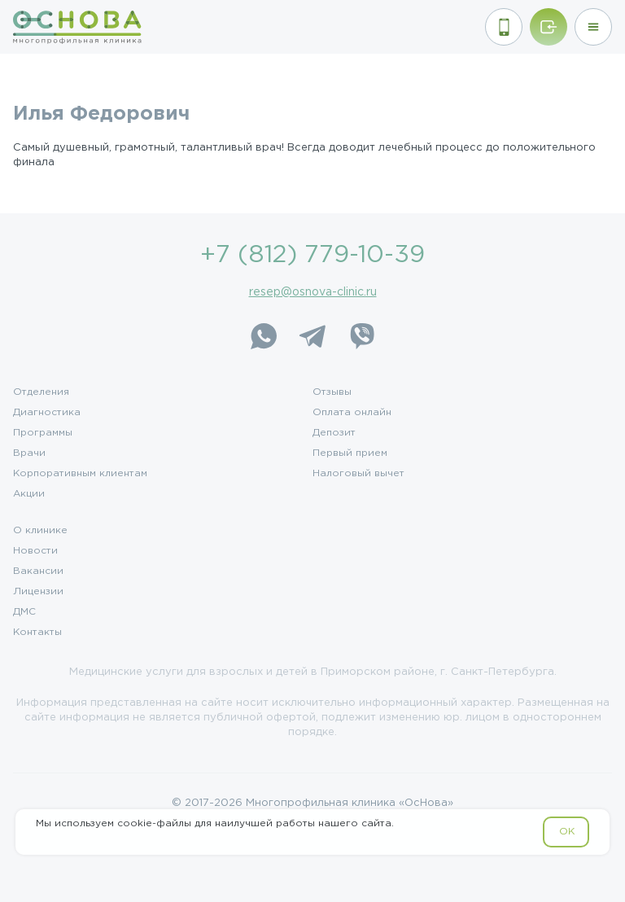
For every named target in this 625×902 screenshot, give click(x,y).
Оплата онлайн (351, 413)
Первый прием (349, 453)
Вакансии (38, 571)
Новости (35, 551)
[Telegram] (312, 336)
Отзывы (332, 392)
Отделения (41, 392)
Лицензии (38, 592)
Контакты (37, 632)
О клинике (40, 531)
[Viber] (361, 336)
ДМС (24, 612)
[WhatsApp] (264, 336)
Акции (29, 494)
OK (567, 831)
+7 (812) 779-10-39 (312, 255)
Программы (42, 433)
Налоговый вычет (358, 474)
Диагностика (47, 413)
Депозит (334, 433)
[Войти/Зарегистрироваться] (548, 27)
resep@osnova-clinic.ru (313, 292)
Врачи (29, 453)
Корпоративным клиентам (80, 474)
